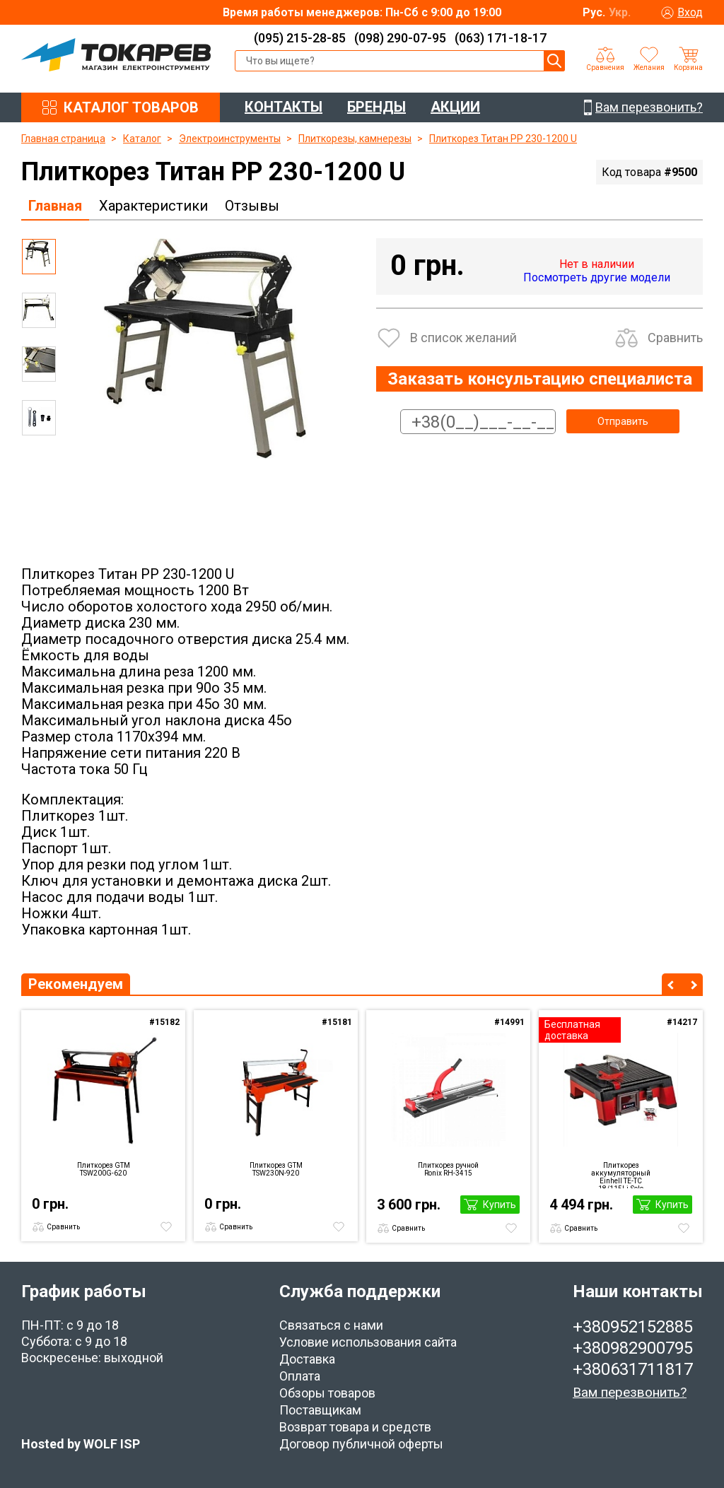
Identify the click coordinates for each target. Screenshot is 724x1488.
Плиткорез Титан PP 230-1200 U (503, 138)
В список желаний (463, 337)
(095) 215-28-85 (300, 37)
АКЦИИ (455, 106)
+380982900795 (633, 1348)
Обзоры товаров (327, 1393)
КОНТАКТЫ (283, 106)
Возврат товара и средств (355, 1426)
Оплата (299, 1376)
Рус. (594, 12)
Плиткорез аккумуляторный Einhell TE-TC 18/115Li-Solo (620, 1174)
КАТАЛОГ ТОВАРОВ (131, 107)
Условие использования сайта (368, 1342)
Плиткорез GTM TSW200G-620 (103, 1169)
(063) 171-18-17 (501, 37)
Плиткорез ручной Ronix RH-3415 (448, 1169)
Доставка (307, 1359)
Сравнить (675, 337)
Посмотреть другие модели (596, 277)
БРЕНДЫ (376, 106)
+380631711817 (633, 1369)
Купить (499, 1204)
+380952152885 (633, 1327)
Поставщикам (320, 1409)
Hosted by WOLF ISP (80, 1443)
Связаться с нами (331, 1325)
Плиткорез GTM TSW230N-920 (276, 1169)
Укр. (620, 12)
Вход (690, 12)
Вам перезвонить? (630, 1392)
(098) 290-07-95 (400, 37)
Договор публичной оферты (361, 1443)
